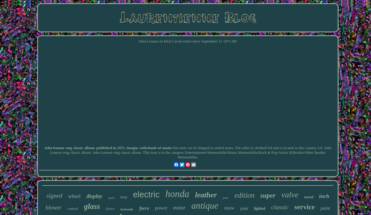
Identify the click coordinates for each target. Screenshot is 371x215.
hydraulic (127, 209)
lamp (123, 197)
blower (54, 207)
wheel (74, 196)
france (110, 209)
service (304, 207)
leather (206, 195)
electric (146, 194)
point (325, 208)
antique (204, 206)
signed (54, 195)
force (144, 208)
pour (226, 197)
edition (244, 195)
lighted (259, 208)
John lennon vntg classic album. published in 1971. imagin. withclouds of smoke (108, 148)
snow (229, 208)
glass (92, 206)
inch (324, 196)
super (267, 195)
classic (279, 207)
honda (178, 194)
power (161, 208)
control (73, 208)
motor (179, 208)
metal (308, 197)
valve (290, 194)
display (94, 196)
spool (111, 197)
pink (244, 208)
